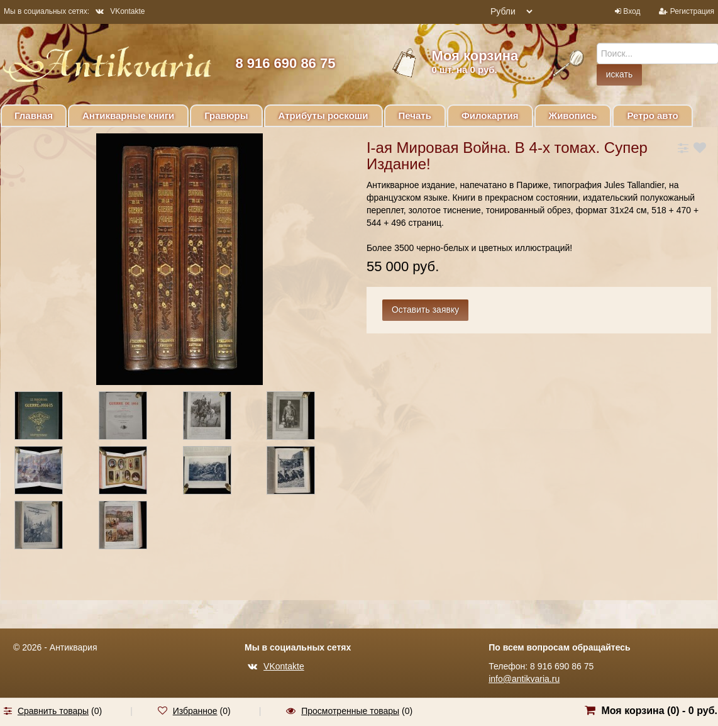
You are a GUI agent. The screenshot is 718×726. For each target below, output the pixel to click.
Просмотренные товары (350, 711)
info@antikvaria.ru (524, 679)
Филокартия (490, 115)
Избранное (195, 711)
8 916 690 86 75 (285, 63)
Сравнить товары (53, 711)
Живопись (573, 115)
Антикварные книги (128, 115)
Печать (415, 115)
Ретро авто (652, 115)
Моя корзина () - (659, 710)
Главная (33, 115)
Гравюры (226, 115)
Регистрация (692, 11)
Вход (631, 11)
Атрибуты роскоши (323, 115)
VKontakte (120, 11)
